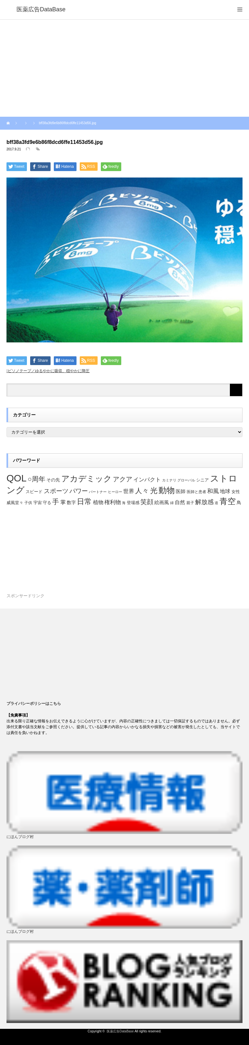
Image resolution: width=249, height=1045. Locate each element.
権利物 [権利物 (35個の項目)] (112, 502)
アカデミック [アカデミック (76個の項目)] (86, 478)
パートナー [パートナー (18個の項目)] (98, 492)
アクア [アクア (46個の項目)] (122, 479)
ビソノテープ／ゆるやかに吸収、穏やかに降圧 (48, 371)
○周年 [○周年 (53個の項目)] (36, 479)
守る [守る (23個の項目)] (47, 502)
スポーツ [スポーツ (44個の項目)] (56, 491)
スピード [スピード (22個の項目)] (34, 492)
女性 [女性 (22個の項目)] (235, 492)
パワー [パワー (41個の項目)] (78, 491)
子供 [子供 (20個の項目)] (28, 503)
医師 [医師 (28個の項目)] (180, 491)
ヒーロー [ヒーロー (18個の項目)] (115, 492)
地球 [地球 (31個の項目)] (225, 491)
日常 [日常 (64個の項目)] (84, 501)
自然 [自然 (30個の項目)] (180, 502)
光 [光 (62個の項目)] (154, 490)
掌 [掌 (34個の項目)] (63, 502)
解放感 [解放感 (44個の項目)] (204, 502)
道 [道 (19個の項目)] (216, 503)
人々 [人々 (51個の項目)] (142, 490)
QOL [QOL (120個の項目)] (16, 478)
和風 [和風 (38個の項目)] (213, 491)
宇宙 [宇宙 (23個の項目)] (37, 502)
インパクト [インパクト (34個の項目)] (147, 480)
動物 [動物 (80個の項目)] (167, 490)
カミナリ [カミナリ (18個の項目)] (169, 480)
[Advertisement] (124, 68)
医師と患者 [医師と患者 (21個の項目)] (196, 492)
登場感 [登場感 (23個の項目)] (133, 502)
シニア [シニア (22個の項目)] (202, 480)
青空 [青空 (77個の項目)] (227, 501)
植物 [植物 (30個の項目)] (98, 502)
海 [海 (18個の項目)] (123, 503)
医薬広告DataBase (120, 1031)
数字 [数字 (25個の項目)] (71, 502)
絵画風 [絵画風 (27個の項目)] (161, 502)
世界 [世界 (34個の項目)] (128, 491)
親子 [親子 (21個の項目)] (190, 503)
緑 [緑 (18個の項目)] (172, 503)
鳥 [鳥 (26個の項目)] (239, 502)
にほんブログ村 (20, 837)
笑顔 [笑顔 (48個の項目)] (146, 501)
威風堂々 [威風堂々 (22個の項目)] (14, 503)
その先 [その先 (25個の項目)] (53, 480)
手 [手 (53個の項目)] (55, 501)
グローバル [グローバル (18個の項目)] (186, 480)
